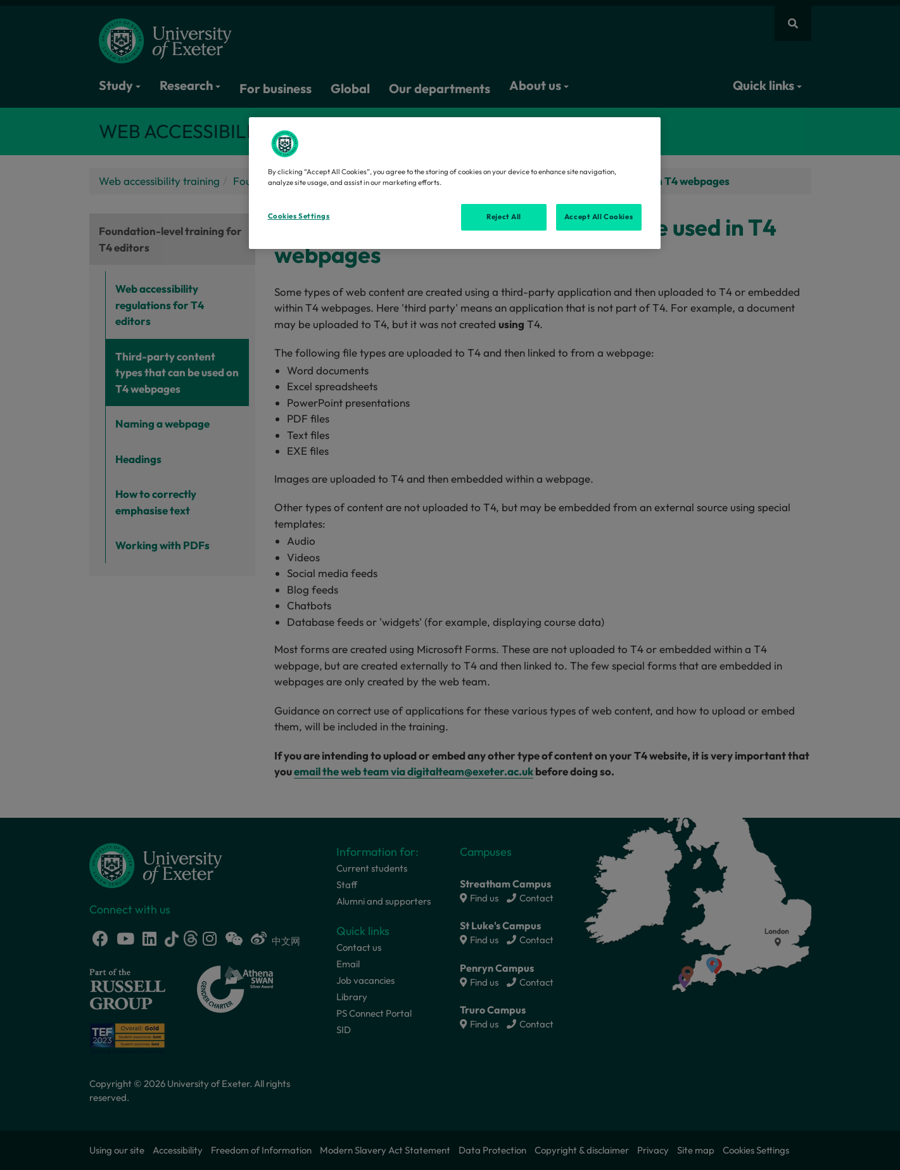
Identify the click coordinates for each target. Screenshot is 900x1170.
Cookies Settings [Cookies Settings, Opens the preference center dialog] (299, 216)
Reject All (503, 216)
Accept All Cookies (598, 216)
